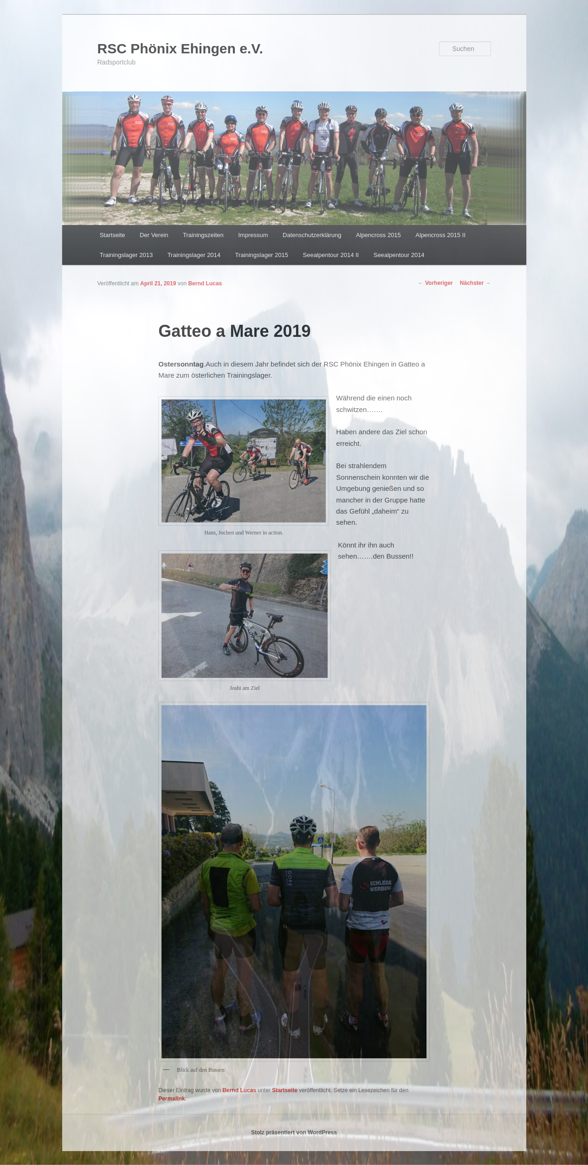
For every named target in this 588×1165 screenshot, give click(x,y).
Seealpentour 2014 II (331, 254)
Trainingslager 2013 (126, 254)
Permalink (171, 1098)
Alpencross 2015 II (440, 235)
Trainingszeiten (203, 235)
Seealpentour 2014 (399, 254)
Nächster (475, 283)
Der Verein (154, 235)
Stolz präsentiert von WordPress (294, 1132)
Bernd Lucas (205, 283)
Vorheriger (435, 283)
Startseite (112, 235)
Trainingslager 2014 (194, 254)
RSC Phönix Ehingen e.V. (180, 48)
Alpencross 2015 (378, 235)
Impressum (253, 235)
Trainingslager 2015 (261, 254)
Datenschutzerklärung (312, 235)
